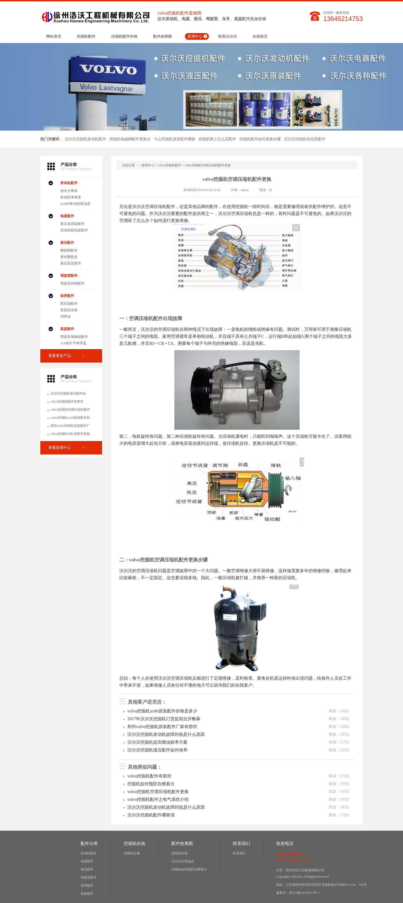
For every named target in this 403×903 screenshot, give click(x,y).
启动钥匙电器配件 (74, 230)
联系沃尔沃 (227, 36)
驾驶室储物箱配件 (74, 337)
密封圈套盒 (69, 257)
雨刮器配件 (69, 304)
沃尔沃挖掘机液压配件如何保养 (157, 750)
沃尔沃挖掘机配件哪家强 (151, 815)
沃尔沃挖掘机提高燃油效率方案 (157, 742)
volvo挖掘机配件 (169, 165)
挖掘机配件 (86, 36)
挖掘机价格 (132, 853)
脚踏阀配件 (69, 250)
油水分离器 (69, 191)
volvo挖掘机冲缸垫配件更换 (70, 434)
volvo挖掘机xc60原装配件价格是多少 (162, 711)
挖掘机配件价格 (124, 36)
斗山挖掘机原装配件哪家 (174, 139)
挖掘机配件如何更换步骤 (260, 139)
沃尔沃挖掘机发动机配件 (85, 139)
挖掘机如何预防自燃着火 (151, 784)
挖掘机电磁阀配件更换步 (130, 139)
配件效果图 (162, 36)
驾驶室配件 (89, 877)
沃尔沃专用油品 (182, 861)
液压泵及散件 (70, 263)
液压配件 (87, 869)
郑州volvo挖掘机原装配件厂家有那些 (162, 726)
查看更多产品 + (66, 356)
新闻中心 (195, 36)
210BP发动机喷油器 (75, 204)
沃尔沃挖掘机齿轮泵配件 (304, 139)
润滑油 (65, 316)
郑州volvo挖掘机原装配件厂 (70, 426)
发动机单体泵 (70, 197)
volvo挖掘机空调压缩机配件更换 (158, 791)
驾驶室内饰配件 (72, 283)
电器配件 (87, 861)
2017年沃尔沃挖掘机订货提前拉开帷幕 (163, 718)
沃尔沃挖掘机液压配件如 (68, 393)
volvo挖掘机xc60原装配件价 (70, 418)
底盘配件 (87, 893)
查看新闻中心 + (66, 448)
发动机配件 (89, 853)
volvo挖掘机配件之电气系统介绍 (158, 799)
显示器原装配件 (72, 224)
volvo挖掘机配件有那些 (67, 401)
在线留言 (260, 36)
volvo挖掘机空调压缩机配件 (70, 409)
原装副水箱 (69, 310)
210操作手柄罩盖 (73, 343)
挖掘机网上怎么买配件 (217, 139)
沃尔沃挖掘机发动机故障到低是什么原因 (166, 734)
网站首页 (53, 36)
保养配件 (87, 885)
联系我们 (239, 853)
